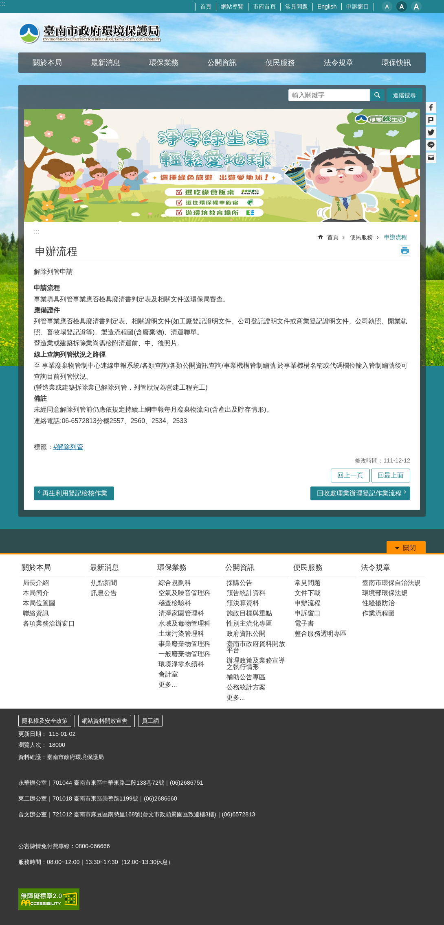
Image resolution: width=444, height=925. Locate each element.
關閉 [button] (409, 547)
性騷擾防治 (378, 603)
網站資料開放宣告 (104, 721)
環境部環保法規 (385, 592)
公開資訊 (240, 567)
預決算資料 (242, 603)
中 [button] (401, 6)
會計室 (168, 674)
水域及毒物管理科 (184, 623)
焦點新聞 (104, 582)
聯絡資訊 (36, 613)
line (431, 145)
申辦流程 (395, 237)
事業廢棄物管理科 (184, 643)
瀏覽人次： (32, 745)
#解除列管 (68, 446)
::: (2, 3)
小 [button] (387, 6)
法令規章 (375, 567)
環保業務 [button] (163, 63)
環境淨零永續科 (181, 664)
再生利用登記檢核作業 (75, 493)
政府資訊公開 (246, 633)
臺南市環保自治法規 (391, 582)
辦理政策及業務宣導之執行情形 (255, 663)
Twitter (431, 132)
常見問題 (296, 6)
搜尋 (294, 92)
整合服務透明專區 (321, 633)
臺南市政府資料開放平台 (255, 647)
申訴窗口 (357, 6)
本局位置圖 (39, 603)
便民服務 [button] (280, 63)
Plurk (431, 120)
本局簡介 (36, 592)
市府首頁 (264, 6)
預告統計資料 (246, 592)
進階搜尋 (404, 95)
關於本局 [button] (47, 63)
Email (431, 158)
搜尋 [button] (377, 95)
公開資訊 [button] (222, 63)
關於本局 (36, 567)
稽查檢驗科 (174, 603)
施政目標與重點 (249, 613)
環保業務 (172, 567)
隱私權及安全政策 (45, 721)
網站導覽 (232, 6)
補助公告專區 (246, 677)
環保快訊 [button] (396, 63)
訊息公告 (104, 592)
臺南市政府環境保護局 (89, 32)
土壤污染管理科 (181, 633)
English (326, 6)
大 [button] (416, 6)
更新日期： (32, 734)
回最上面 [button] (391, 475)
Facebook (431, 107)
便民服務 (361, 237)
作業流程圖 (378, 613)
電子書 (304, 623)
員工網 (150, 721)
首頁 (205, 6)
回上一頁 (350, 475)
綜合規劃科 (174, 582)
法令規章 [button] (338, 63)
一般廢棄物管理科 (184, 653)
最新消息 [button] (105, 63)
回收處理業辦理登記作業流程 (359, 493)
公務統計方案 (246, 687)
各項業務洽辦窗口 (49, 623)
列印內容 (405, 250)
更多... (167, 684)
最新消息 (104, 567)
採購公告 (239, 582)
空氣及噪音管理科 (184, 592)
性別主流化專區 (249, 623)
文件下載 (308, 592)
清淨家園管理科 (181, 613)
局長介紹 (36, 582)
